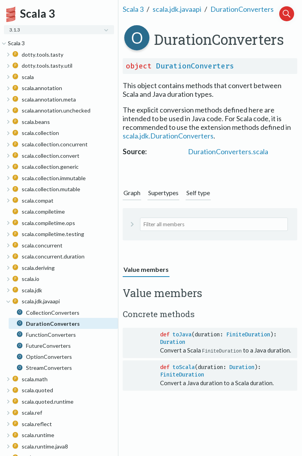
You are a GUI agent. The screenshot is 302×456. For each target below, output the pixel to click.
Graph (131, 192)
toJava (182, 334)
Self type (198, 192)
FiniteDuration (248, 334)
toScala (184, 367)
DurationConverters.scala (228, 151)
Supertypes (163, 192)
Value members (146, 269)
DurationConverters (242, 9)
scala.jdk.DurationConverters (168, 135)
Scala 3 (133, 9)
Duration (172, 342)
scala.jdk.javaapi (177, 9)
